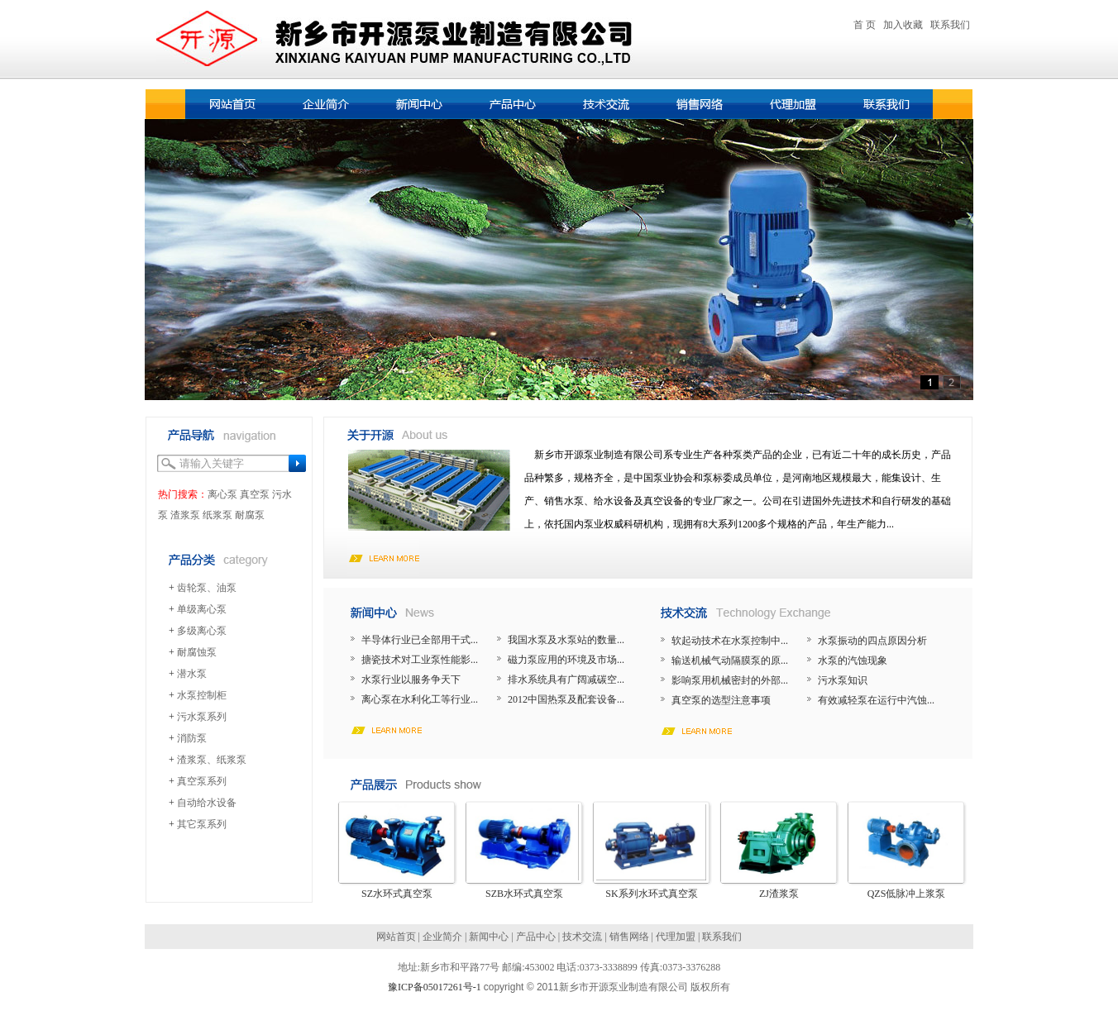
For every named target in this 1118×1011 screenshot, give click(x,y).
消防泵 (192, 738)
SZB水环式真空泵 (524, 893)
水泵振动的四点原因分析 (872, 640)
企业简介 (442, 936)
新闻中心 (489, 936)
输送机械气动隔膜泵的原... (729, 660)
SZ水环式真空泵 (396, 893)
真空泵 (255, 494)
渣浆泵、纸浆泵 (211, 759)
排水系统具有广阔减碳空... (566, 679)
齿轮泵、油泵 (206, 588)
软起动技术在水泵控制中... (729, 640)
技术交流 (582, 936)
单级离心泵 (202, 609)
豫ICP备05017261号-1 (434, 987)
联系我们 (950, 25)
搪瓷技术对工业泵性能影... (419, 659)
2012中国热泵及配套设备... (566, 699)
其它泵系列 (202, 824)
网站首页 (396, 936)
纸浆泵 (217, 515)
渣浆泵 (185, 515)
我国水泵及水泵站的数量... (566, 640)
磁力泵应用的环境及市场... (566, 659)
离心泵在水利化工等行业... (419, 699)
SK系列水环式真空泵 (651, 893)
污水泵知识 (842, 680)
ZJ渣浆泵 (779, 893)
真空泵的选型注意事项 (721, 700)
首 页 (864, 25)
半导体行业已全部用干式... (419, 640)
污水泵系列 (202, 716)
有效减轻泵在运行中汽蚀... (876, 700)
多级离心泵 (202, 631)
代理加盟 (675, 936)
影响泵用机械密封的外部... (729, 680)
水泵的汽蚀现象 (852, 660)
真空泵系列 (202, 781)
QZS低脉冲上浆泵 (906, 893)
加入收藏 (903, 25)
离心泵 (222, 494)
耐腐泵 (250, 515)
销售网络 (629, 936)
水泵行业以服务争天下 (411, 679)
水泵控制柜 (202, 695)
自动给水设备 (206, 802)
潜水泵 (192, 674)
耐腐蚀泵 (197, 652)
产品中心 (536, 936)
